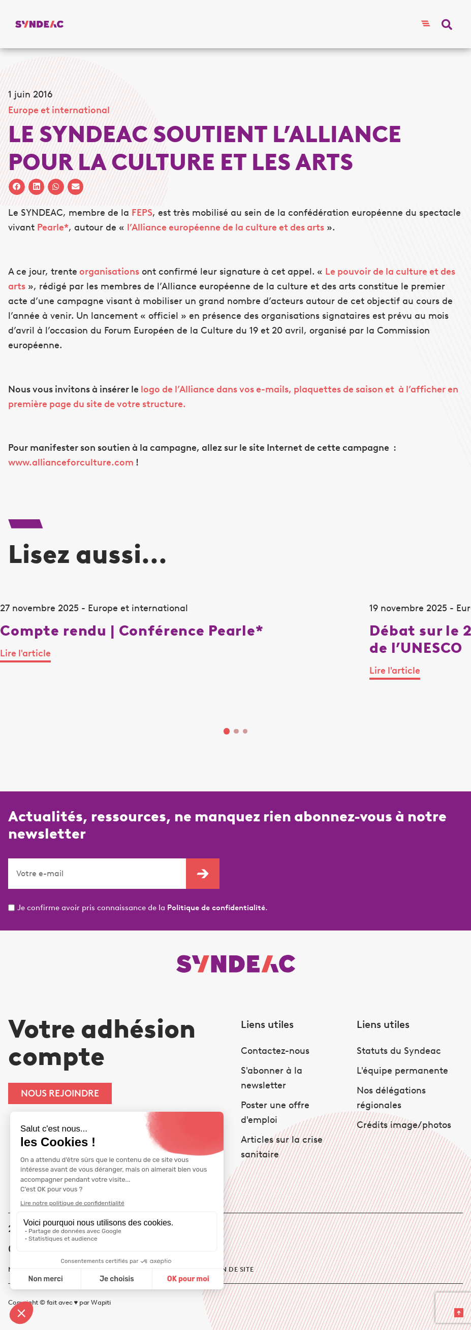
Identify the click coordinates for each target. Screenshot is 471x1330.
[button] (447, 24)
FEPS (142, 212)
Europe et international (59, 110)
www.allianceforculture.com (71, 462)
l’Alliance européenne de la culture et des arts (225, 227)
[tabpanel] (184, 657)
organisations (108, 271)
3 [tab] (245, 731)
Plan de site (231, 1269)
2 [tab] (236, 731)
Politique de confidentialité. (217, 907)
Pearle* (53, 227)
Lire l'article (25, 653)
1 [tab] (227, 731)
